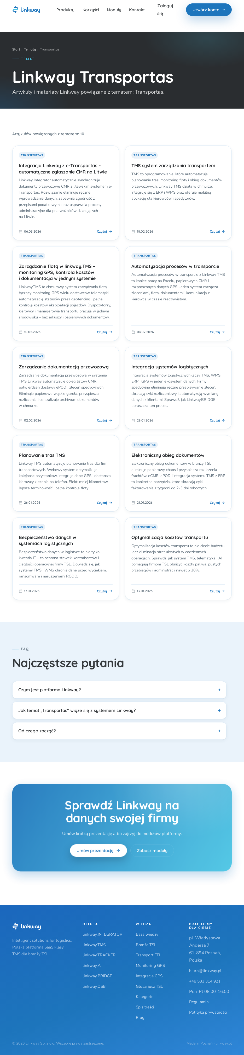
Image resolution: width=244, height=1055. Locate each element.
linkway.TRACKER (99, 955)
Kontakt (137, 9)
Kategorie (144, 996)
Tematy (30, 49)
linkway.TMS (94, 944)
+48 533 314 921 (204, 981)
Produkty (65, 9)
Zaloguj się (165, 9)
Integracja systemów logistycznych (169, 366)
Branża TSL (146, 944)
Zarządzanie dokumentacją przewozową (64, 366)
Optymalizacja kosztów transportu (169, 537)
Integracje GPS (149, 976)
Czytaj (105, 231)
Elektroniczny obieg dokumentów (168, 455)
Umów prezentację (98, 852)
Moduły (114, 9)
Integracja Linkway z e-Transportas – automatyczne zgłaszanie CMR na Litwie (63, 168)
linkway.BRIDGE (97, 976)
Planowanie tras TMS (42, 455)
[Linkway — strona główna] (26, 10)
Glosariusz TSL (149, 986)
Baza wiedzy (147, 934)
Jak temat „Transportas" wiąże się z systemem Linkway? (77, 710)
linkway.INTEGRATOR (102, 934)
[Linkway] (26, 926)
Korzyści (91, 9)
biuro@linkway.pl (205, 970)
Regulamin (199, 1002)
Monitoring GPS (150, 965)
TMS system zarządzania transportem (173, 165)
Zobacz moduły (152, 852)
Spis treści (145, 1007)
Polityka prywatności (208, 1012)
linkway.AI (92, 965)
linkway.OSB (94, 986)
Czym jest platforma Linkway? (49, 689)
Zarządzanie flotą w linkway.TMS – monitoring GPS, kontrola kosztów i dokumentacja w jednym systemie (57, 272)
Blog (140, 1017)
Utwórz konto (209, 9)
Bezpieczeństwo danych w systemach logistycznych (47, 540)
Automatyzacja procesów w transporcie (175, 266)
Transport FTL (148, 955)
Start (16, 49)
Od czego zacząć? (37, 730)
